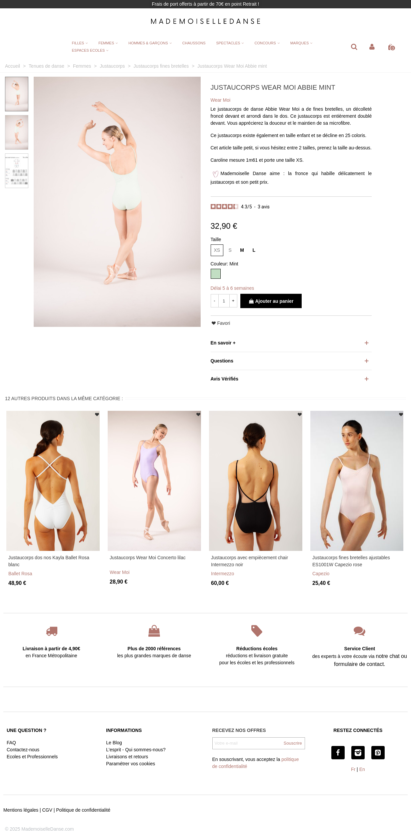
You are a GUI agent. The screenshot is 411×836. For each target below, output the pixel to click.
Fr (353, 769)
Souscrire (293, 743)
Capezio (320, 573)
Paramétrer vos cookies (130, 763)
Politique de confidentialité (83, 810)
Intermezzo (222, 573)
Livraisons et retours (127, 756)
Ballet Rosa (20, 573)
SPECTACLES (228, 43)
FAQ (11, 742)
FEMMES (106, 43)
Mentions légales (20, 810)
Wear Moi (120, 572)
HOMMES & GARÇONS (148, 43)
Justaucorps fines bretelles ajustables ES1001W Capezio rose (351, 561)
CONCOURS (265, 43)
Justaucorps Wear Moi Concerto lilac (148, 557)
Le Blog (114, 742)
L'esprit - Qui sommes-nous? (136, 749)
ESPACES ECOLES (88, 50)
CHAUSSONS (194, 43)
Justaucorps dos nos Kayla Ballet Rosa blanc (48, 561)
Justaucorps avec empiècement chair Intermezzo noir (249, 561)
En (362, 769)
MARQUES (299, 43)
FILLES (78, 43)
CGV (47, 810)
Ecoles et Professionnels (32, 756)
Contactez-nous (23, 749)
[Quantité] (224, 300)
